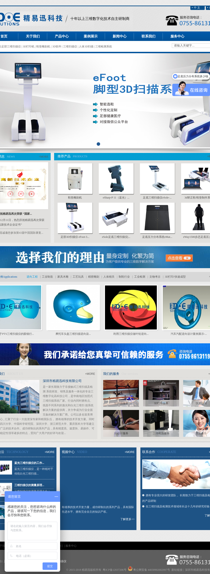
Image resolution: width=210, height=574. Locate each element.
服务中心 (71, 545)
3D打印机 (29, 46)
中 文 (197, 7)
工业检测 (139, 276)
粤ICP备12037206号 (115, 569)
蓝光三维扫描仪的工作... (29, 463)
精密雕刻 (93, 276)
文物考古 (155, 276)
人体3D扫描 (86, 46)
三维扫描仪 (70, 46)
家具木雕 (62, 276)
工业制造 (47, 276)
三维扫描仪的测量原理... (29, 485)
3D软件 (57, 46)
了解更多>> (127, 519)
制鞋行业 (124, 276)
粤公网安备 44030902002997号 (151, 569)
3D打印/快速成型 (175, 276)
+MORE (43, 156)
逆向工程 (32, 276)
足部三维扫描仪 (11, 46)
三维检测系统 (103, 46)
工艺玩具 (78, 276)
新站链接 (176, 569)
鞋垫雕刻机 (43, 46)
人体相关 (108, 276)
